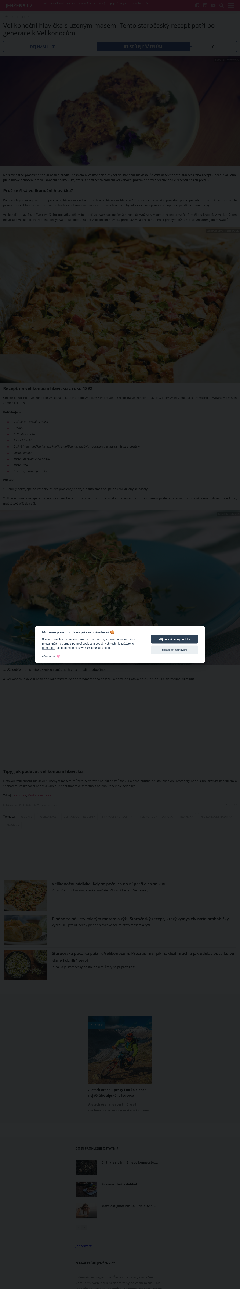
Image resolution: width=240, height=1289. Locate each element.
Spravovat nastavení (174, 649)
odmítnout (48, 647)
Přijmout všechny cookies (174, 639)
